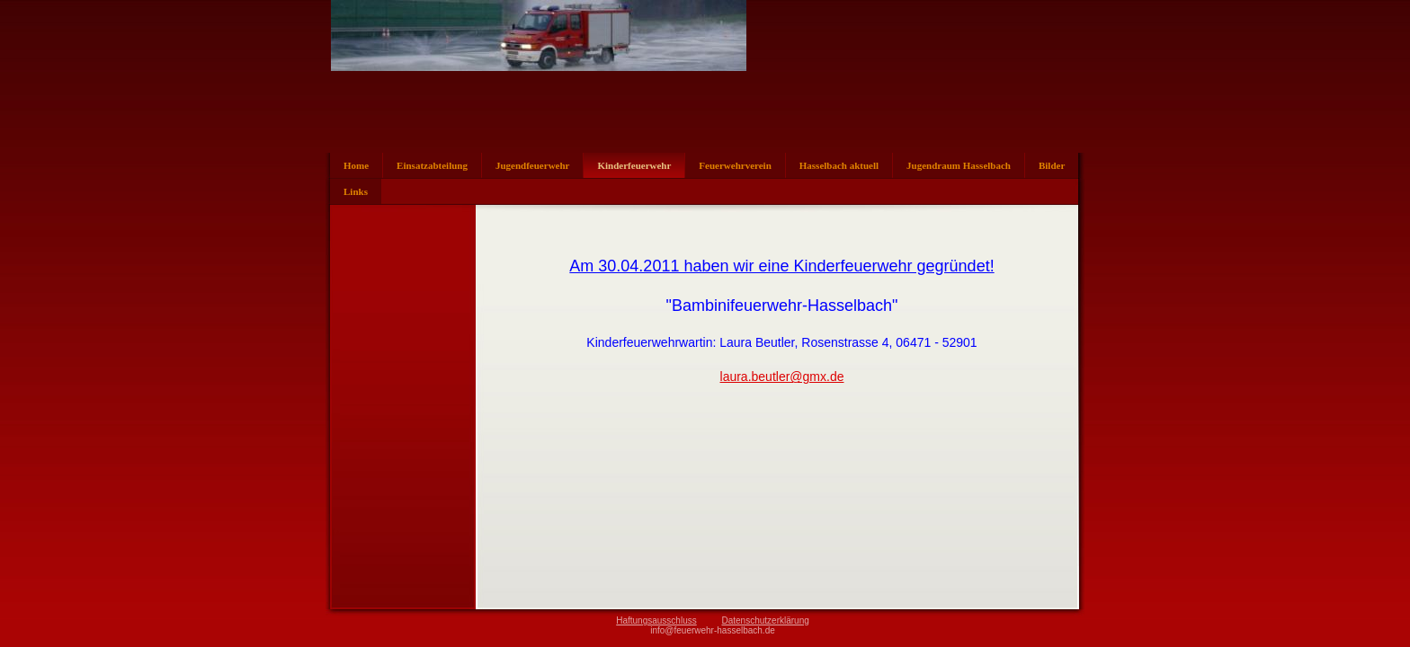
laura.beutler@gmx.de (782, 376)
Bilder (1052, 165)
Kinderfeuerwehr (634, 165)
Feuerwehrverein (735, 165)
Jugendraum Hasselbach (958, 165)
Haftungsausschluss (656, 620)
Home (356, 165)
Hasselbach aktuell (839, 165)
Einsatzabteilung (432, 165)
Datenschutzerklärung (765, 620)
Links (356, 191)
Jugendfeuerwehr (532, 165)
